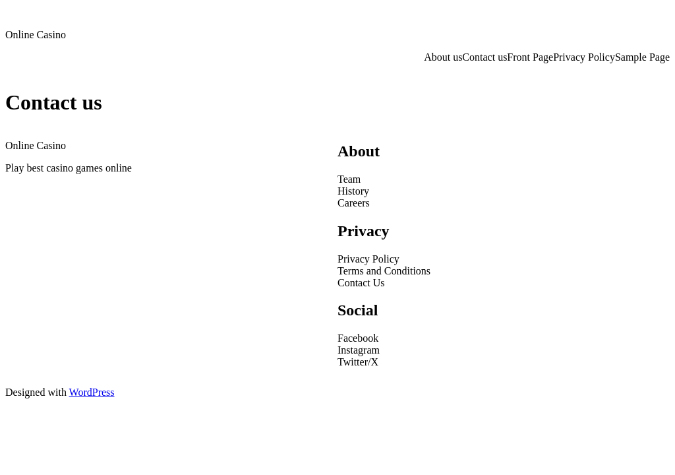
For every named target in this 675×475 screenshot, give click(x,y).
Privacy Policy (584, 57)
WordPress (92, 392)
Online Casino (35, 34)
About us (443, 57)
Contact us (484, 57)
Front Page (530, 57)
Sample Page (642, 57)
